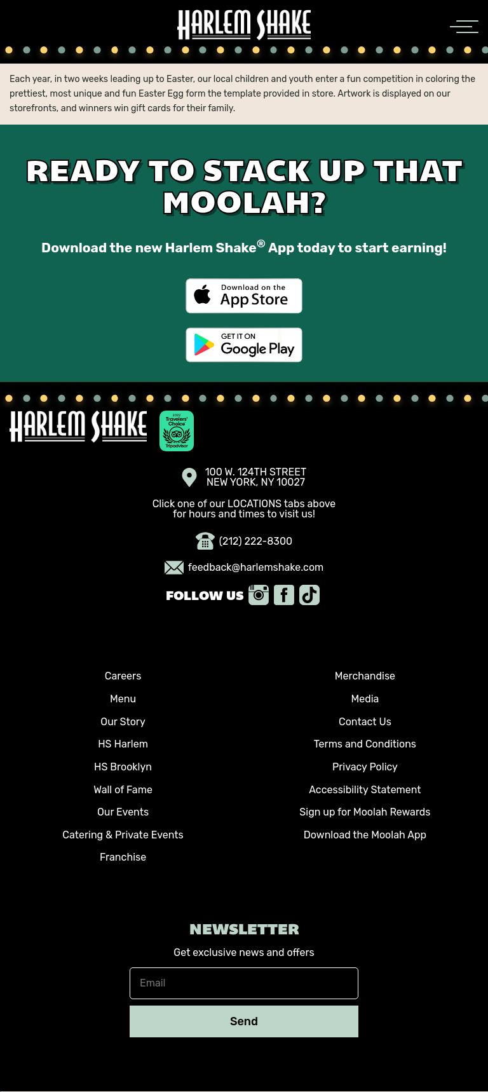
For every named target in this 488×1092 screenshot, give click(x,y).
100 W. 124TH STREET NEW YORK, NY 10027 (244, 477)
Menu (123, 699)
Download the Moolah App (365, 835)
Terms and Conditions (365, 744)
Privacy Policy (365, 767)
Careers (123, 676)
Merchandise (365, 676)
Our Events (123, 812)
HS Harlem (123, 744)
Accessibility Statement (365, 790)
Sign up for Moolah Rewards (364, 812)
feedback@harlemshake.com (244, 567)
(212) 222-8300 (244, 541)
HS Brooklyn (123, 767)
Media (365, 699)
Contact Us (365, 722)
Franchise (123, 857)
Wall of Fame (122, 790)
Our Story (122, 722)
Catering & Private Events (122, 835)
